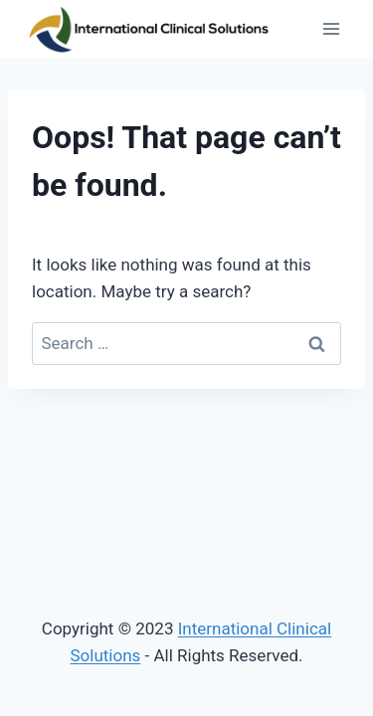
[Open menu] (330, 29)
